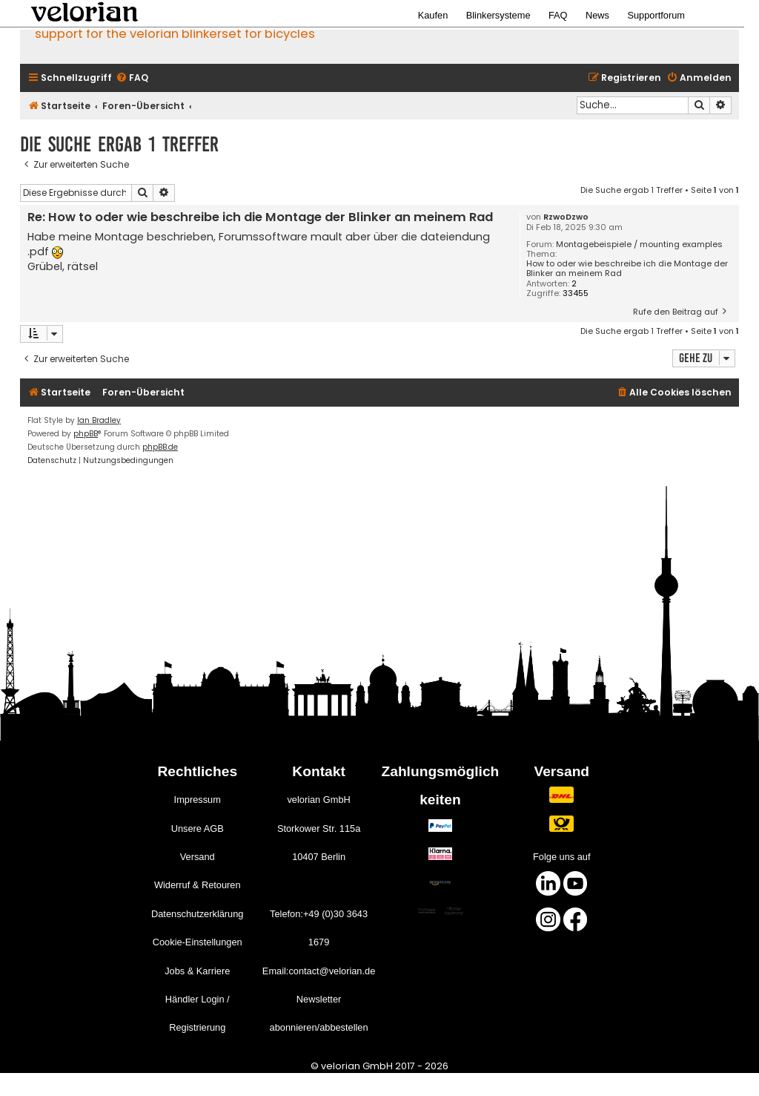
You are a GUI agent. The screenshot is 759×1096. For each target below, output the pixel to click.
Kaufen (433, 15)
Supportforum (656, 15)
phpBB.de (160, 447)
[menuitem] (132, 78)
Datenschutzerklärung (197, 913)
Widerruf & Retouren (197, 884)
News (597, 15)
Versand (197, 856)
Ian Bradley (99, 420)
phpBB (85, 433)
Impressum (197, 799)
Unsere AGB (197, 828)
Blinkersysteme (498, 15)
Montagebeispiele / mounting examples (639, 244)
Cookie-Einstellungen (197, 942)
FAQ (558, 15)
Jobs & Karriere (197, 971)
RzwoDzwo (566, 217)
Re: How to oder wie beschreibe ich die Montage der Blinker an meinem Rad (260, 218)
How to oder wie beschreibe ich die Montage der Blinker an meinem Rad (627, 268)
